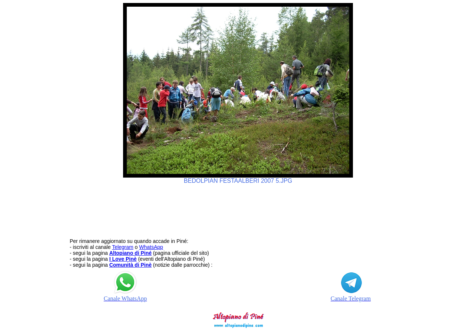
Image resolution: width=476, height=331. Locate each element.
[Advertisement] (238, 207)
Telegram (122, 247)
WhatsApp (151, 247)
